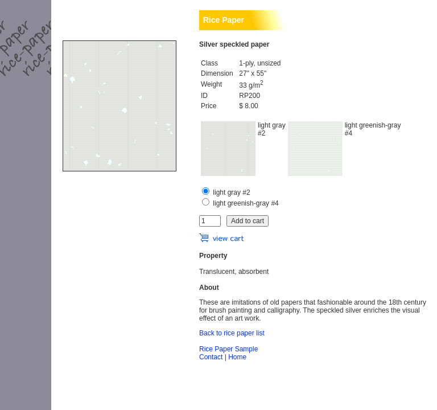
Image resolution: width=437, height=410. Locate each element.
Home (237, 357)
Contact (210, 357)
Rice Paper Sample (228, 349)
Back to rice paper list (232, 333)
